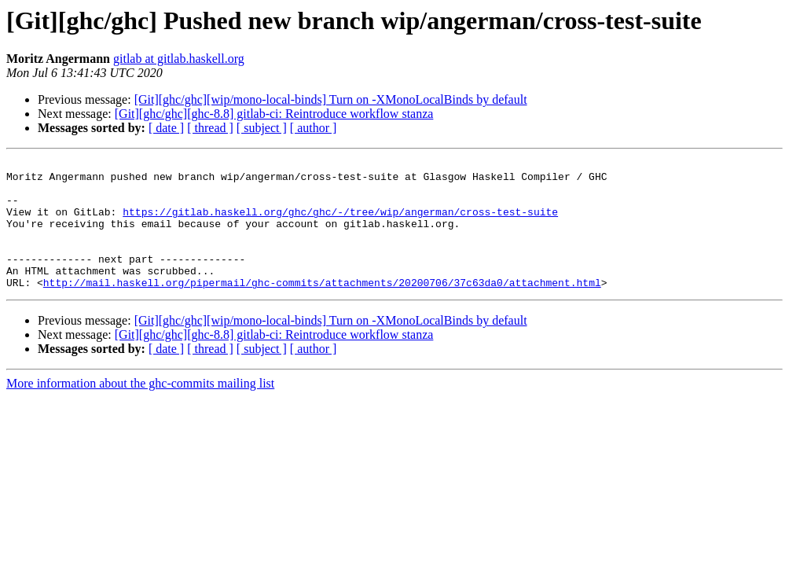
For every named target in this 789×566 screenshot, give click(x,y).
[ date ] (166, 127)
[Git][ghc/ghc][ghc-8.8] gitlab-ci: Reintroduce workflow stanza (274, 113)
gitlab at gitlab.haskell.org (178, 58)
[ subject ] (262, 127)
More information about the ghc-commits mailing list (140, 409)
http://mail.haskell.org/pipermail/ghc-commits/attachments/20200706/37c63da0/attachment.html (322, 308)
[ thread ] (210, 127)
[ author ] (313, 127)
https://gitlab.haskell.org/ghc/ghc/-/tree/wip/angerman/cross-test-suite (340, 223)
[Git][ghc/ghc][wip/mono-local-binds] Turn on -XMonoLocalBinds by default (330, 99)
